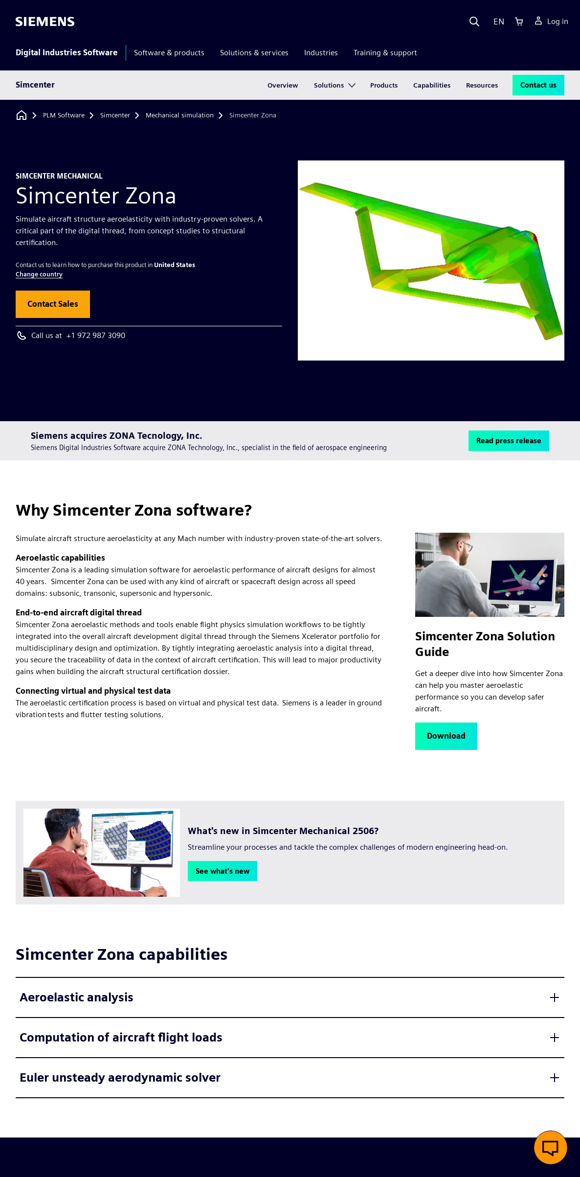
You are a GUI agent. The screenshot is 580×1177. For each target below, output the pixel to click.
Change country (39, 274)
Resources (482, 85)
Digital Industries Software (67, 52)
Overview (283, 85)
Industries (321, 52)
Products (384, 85)
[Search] (474, 21)
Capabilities (431, 85)
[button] (53, 304)
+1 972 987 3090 (96, 335)
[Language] (496, 21)
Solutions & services (254, 52)
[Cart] (519, 21)
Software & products (169, 52)
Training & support (385, 52)
